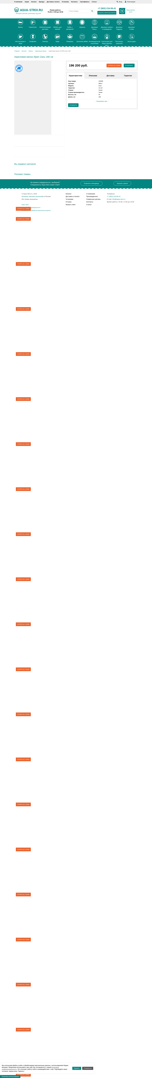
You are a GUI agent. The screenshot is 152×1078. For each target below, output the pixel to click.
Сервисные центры (93, 199)
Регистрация (131, 2)
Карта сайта (25, 204)
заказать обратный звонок (107, 12)
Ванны (31, 51)
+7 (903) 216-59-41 (107, 8)
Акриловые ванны (40, 51)
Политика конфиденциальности (31, 207)
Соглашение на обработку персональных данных (36, 210)
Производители (92, 196)
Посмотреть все (101, 101)
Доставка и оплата (53, 2)
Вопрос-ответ (71, 204)
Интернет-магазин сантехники (33, 196)
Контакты (74, 2)
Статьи (94, 2)
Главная (16, 51)
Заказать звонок (122, 183)
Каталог (34, 2)
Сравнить (73, 105)
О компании (18, 2)
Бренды (41, 2)
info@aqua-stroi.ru (118, 199)
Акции (27, 2)
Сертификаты (84, 2)
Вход (120, 2)
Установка (65, 2)
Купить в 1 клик (113, 65)
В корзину (129, 65)
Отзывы (69, 202)
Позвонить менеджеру (91, 183)
